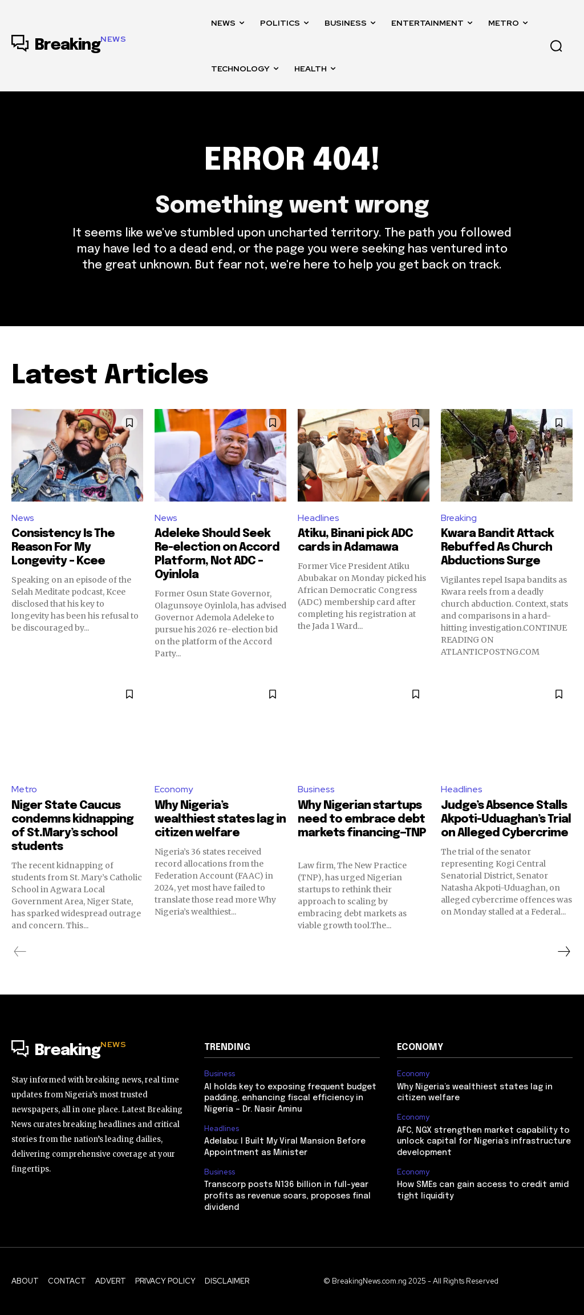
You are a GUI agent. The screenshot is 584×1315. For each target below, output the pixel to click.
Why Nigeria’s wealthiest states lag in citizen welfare (220, 819)
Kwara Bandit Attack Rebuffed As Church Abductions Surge (497, 547)
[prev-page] (20, 951)
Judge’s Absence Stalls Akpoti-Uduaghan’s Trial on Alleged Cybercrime (506, 819)
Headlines (318, 518)
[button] (556, 45)
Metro (24, 789)
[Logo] (68, 46)
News (22, 518)
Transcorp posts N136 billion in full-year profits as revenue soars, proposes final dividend (287, 1196)
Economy (174, 789)
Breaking (459, 518)
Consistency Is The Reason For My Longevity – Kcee (63, 547)
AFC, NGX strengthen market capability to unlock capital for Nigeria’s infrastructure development (484, 1141)
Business (316, 789)
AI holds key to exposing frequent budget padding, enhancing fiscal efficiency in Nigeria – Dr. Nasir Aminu (290, 1098)
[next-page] (563, 951)
